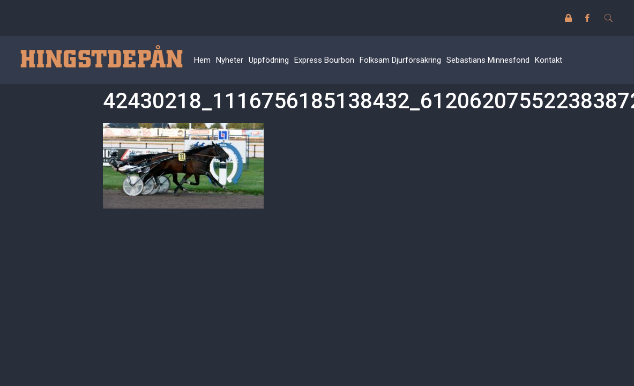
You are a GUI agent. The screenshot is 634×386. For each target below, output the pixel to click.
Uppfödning (269, 60)
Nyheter (229, 60)
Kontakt (548, 60)
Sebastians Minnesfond (487, 60)
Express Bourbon (324, 60)
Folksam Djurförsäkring (400, 60)
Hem (202, 60)
